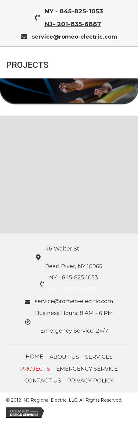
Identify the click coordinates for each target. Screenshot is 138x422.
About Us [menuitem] (64, 357)
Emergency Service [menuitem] (87, 368)
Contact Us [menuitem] (42, 380)
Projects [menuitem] (35, 368)
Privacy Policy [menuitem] (90, 380)
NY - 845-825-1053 (73, 11)
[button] (21, 171)
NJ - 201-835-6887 (73, 289)
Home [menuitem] (34, 356)
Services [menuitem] (99, 357)
